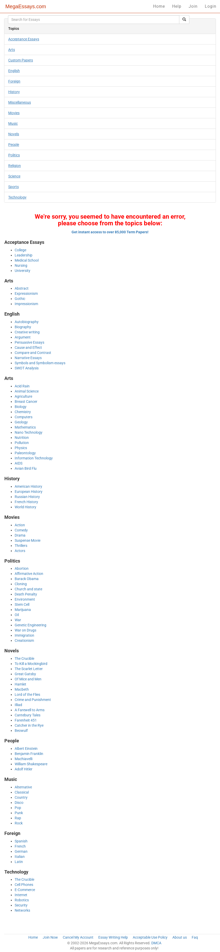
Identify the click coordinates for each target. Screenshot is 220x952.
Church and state (28, 589)
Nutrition (22, 437)
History (14, 92)
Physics (21, 448)
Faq (195, 937)
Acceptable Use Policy (150, 937)
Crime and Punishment (33, 700)
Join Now (50, 937)
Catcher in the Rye (29, 725)
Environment (25, 599)
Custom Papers (20, 60)
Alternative (23, 787)
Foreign (14, 81)
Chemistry (23, 412)
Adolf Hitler (23, 769)
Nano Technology (28, 432)
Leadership (23, 255)
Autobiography (27, 322)
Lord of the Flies (27, 694)
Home (159, 6)
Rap (18, 818)
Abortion (22, 568)
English (14, 71)
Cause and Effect (28, 347)
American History (28, 486)
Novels (13, 134)
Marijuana (23, 610)
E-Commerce (25, 890)
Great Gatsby (25, 674)
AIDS (18, 463)
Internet (21, 895)
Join (193, 6)
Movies (14, 113)
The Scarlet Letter (29, 669)
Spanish (21, 841)
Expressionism (26, 293)
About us (179, 937)
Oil (17, 615)
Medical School (27, 260)
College (20, 250)
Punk (19, 813)
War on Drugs (25, 630)
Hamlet (20, 684)
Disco (19, 802)
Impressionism (26, 304)
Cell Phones (24, 885)
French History (26, 502)
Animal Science (27, 391)
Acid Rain (22, 386)
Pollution (22, 443)
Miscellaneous (19, 102)
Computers (23, 417)
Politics (14, 155)
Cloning (21, 584)
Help (176, 6)
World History (25, 507)
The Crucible (24, 658)
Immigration (24, 635)
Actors (20, 551)
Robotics (22, 900)
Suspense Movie (27, 540)
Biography (23, 327)
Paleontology (25, 453)
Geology (21, 422)
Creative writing (27, 332)
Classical (22, 792)
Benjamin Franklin (29, 754)
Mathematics (25, 427)
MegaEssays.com (25, 6)
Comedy (21, 530)
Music (13, 123)
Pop (18, 808)
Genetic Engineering (30, 625)
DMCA (156, 943)
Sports (13, 187)
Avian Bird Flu (26, 468)
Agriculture (23, 396)
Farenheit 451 (26, 720)
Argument (23, 337)
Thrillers (21, 546)
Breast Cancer (26, 401)
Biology (21, 407)
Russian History (27, 497)
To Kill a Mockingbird (31, 664)
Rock (19, 823)
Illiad (18, 705)
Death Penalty (26, 594)
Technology (17, 197)
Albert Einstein (26, 748)
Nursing (21, 265)
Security (21, 905)
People (13, 145)
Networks (22, 910)
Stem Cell (22, 604)
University (22, 271)
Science (14, 176)
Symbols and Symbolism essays (40, 363)
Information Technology (34, 458)
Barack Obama (27, 579)
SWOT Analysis (27, 368)
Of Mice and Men (28, 679)
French (20, 846)
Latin (19, 862)
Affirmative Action (29, 574)
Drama (20, 535)
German (21, 851)
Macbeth (22, 689)
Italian (20, 857)
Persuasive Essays (29, 342)
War (18, 620)
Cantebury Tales (27, 715)
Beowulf (21, 730)
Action (20, 525)
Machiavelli (23, 759)
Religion (14, 166)
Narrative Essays (28, 358)
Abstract (22, 288)
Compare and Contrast (33, 353)
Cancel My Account (78, 937)
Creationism (24, 640)
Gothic (20, 299)
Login (210, 6)
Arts (11, 50)
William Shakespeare (31, 764)
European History (28, 492)
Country (21, 797)
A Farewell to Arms (30, 710)
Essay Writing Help (113, 937)
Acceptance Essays (23, 39)
